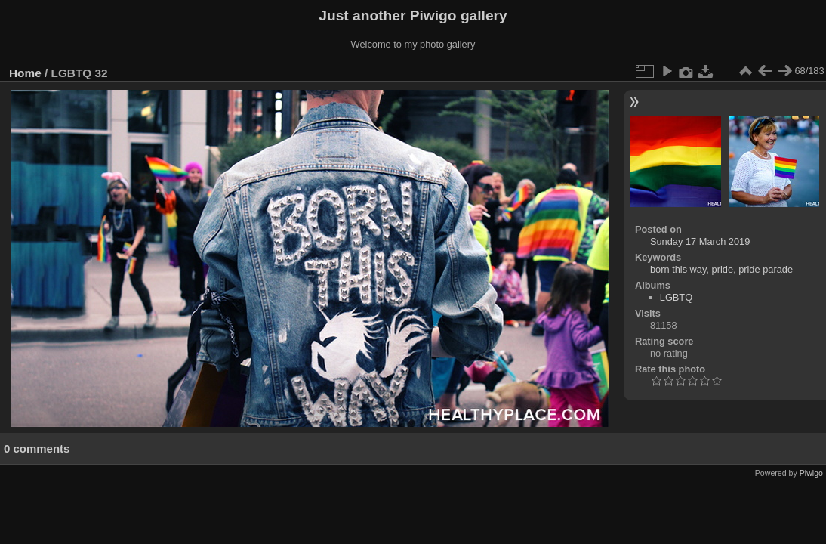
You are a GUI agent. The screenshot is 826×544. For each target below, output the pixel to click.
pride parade (765, 269)
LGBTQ (676, 297)
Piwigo (811, 473)
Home (25, 72)
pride (722, 269)
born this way (678, 269)
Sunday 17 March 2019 (700, 241)
